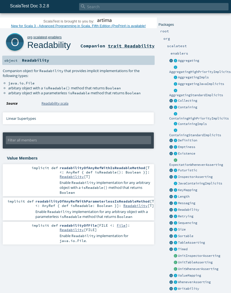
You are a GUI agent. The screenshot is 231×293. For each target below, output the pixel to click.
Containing (187, 107)
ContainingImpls (192, 124)
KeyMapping (187, 190)
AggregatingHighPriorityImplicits (200, 72)
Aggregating (188, 60)
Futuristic (187, 170)
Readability (188, 210)
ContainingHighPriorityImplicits (199, 118)
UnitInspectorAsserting (199, 256)
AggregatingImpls (193, 77)
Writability (188, 289)
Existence (186, 153)
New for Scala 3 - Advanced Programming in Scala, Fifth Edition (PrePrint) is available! (78, 26)
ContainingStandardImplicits (195, 135)
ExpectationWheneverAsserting (196, 165)
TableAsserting (191, 242)
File (121, 225)
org (29, 37)
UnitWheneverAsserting (198, 269)
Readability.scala (54, 103)
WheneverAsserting (194, 282)
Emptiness (186, 147)
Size (182, 229)
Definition (187, 140)
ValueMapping (189, 275)
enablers (55, 37)
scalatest (40, 37)
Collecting (187, 101)
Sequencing (187, 223)
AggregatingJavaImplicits (201, 84)
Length (184, 196)
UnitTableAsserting (195, 262)
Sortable (185, 236)
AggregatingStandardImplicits (196, 95)
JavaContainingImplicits (200, 183)
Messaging (186, 203)
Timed (183, 249)
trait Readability (131, 46)
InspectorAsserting (195, 177)
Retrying (185, 216)
